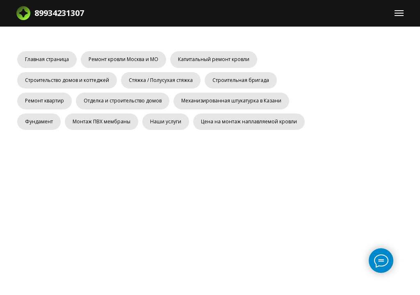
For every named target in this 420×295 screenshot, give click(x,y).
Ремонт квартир (44, 100)
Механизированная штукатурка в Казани (231, 100)
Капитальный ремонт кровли (213, 59)
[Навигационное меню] (399, 13)
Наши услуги (165, 121)
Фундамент (39, 121)
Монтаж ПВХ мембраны (101, 121)
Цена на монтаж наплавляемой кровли (249, 121)
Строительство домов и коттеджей (67, 80)
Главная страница (47, 59)
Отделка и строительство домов (123, 100)
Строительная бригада (240, 80)
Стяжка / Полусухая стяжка (161, 80)
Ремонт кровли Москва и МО (123, 59)
